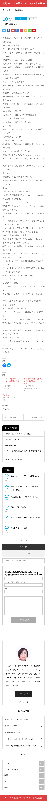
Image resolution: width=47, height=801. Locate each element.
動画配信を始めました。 (14, 445)
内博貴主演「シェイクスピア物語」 (18, 434)
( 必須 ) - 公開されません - (15, 582)
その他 (24, 763)
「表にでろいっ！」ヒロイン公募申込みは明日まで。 (25, 488)
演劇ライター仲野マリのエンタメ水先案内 (23, 3)
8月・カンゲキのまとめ (14, 459)
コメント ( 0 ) (23, 547)
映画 (24, 775)
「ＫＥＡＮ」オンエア (19, 528)
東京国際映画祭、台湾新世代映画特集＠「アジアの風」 (33, 381)
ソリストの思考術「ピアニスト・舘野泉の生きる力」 (11, 381)
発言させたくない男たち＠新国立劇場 (25, 476)
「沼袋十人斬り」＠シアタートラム (24, 497)
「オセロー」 (7, 395)
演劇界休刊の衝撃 (12, 439)
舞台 (20, 19)
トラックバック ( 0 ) (23, 553)
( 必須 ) (8, 575)
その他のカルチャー (24, 769)
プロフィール (23, 694)
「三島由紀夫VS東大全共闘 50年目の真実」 (20, 739)
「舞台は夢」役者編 (18, 507)
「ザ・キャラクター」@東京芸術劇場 (25, 518)
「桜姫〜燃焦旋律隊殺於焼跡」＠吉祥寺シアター (23, 452)
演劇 (6, 405)
